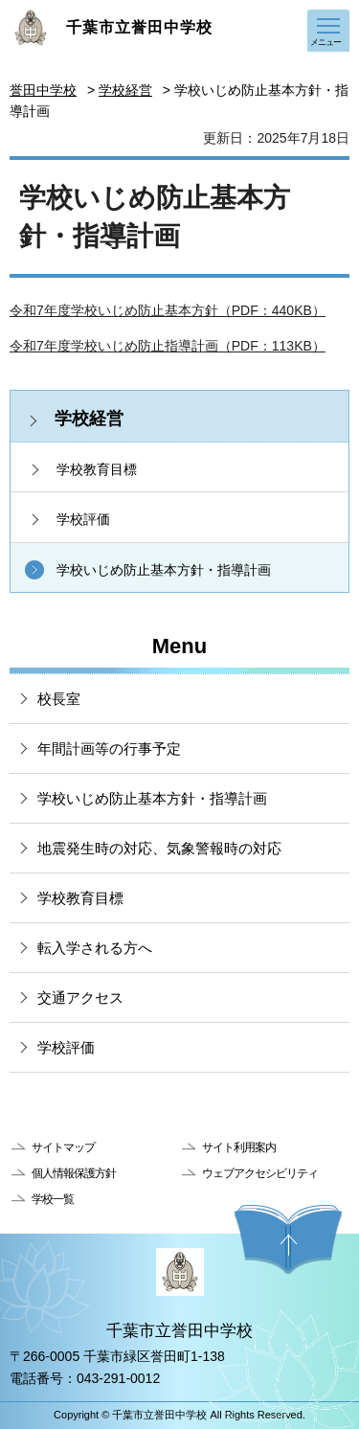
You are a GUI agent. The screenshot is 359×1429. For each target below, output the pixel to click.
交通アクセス (80, 997)
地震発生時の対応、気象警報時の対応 (159, 848)
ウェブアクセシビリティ (260, 1173)
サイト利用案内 (239, 1147)
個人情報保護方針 (74, 1173)
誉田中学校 (43, 90)
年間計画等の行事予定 (109, 748)
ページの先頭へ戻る (288, 1239)
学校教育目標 (96, 469)
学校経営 (125, 90)
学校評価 (83, 519)
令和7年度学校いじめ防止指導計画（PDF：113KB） (167, 345)
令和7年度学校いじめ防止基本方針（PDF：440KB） (167, 310)
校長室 (58, 699)
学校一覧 (53, 1199)
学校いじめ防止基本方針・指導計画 (163, 570)
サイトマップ (63, 1147)
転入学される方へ (94, 948)
